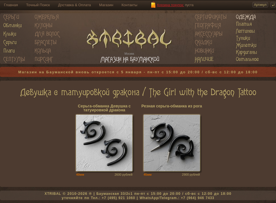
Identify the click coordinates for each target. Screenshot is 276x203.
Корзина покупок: (170, 5)
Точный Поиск (38, 5)
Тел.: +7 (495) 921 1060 (113, 198)
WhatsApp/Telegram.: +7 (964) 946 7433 (177, 198)
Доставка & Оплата (74, 5)
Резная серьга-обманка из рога (171, 106)
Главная (11, 5)
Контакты (129, 5)
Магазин (106, 5)
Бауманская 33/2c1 (114, 194)
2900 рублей (191, 174)
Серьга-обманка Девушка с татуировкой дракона (104, 108)
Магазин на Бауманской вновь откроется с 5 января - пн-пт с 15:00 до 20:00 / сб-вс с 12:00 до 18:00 (138, 72)
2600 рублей (124, 174)
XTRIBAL (52, 194)
